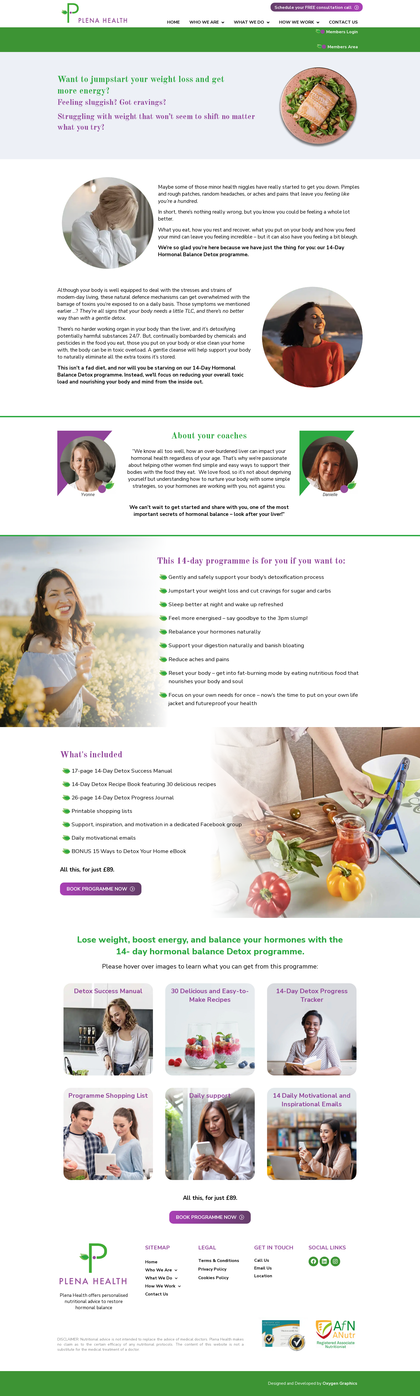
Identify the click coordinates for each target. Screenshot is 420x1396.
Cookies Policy (213, 1278)
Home (173, 22)
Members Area (343, 47)
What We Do (251, 22)
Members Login (342, 32)
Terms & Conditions (218, 1261)
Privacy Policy (212, 1269)
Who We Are (206, 22)
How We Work (299, 22)
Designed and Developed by (312, 1383)
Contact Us (343, 22)
